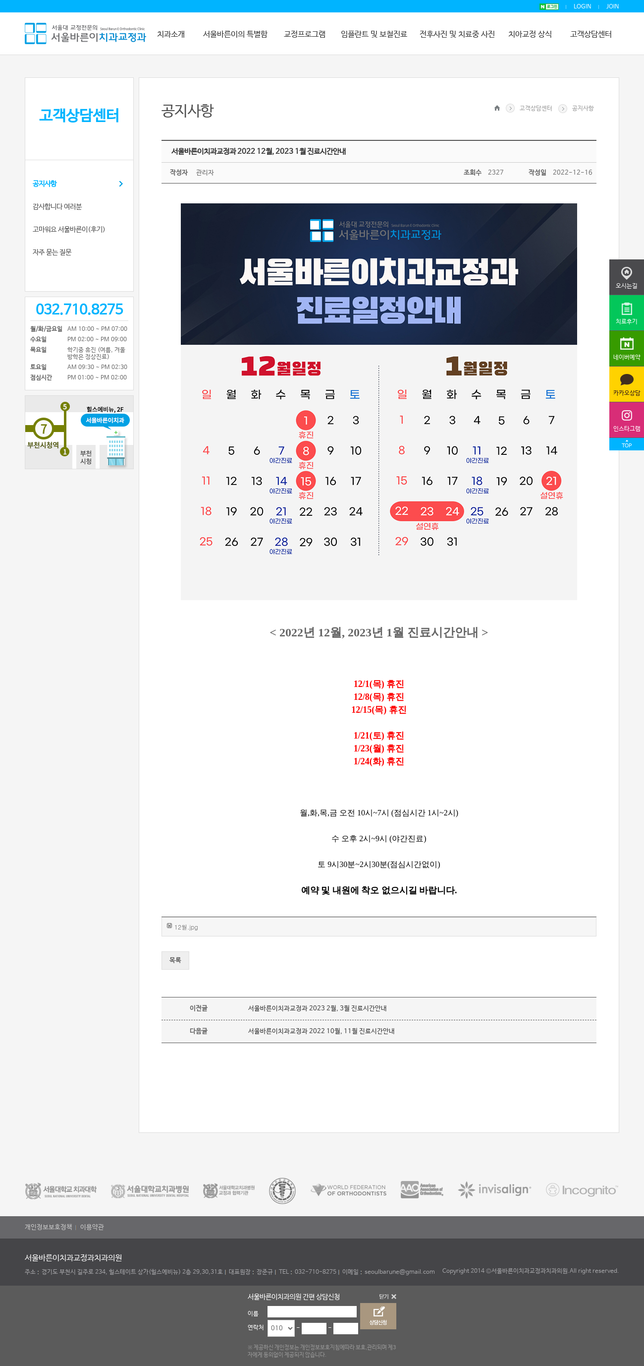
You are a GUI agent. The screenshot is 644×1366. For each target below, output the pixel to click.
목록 (175, 960)
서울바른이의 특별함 (235, 34)
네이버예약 (627, 357)
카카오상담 (627, 393)
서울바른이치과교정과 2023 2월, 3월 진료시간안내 (317, 1008)
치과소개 (171, 34)
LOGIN (582, 6)
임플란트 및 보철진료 (374, 34)
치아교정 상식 (530, 34)
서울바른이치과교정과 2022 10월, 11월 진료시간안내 (321, 1031)
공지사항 (44, 184)
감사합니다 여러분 (57, 207)
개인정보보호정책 (48, 1227)
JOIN (612, 6)
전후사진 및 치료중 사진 (457, 34)
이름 (253, 1313)
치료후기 (627, 321)
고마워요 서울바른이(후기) (69, 230)
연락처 (256, 1327)
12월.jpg (186, 927)
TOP (627, 446)
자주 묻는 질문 (52, 252)
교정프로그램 (304, 34)
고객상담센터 (591, 34)
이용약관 (92, 1227)
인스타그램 (627, 429)
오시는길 (627, 286)
